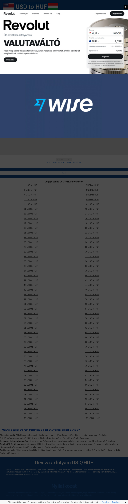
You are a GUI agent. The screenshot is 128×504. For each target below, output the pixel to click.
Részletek (106, 502)
